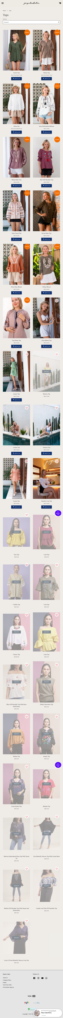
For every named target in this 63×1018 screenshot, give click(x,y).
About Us (5, 977)
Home (4, 10)
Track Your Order (7, 985)
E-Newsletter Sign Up (8, 987)
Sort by (5, 19)
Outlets (4, 982)
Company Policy (7, 980)
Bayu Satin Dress (46, 1013)
